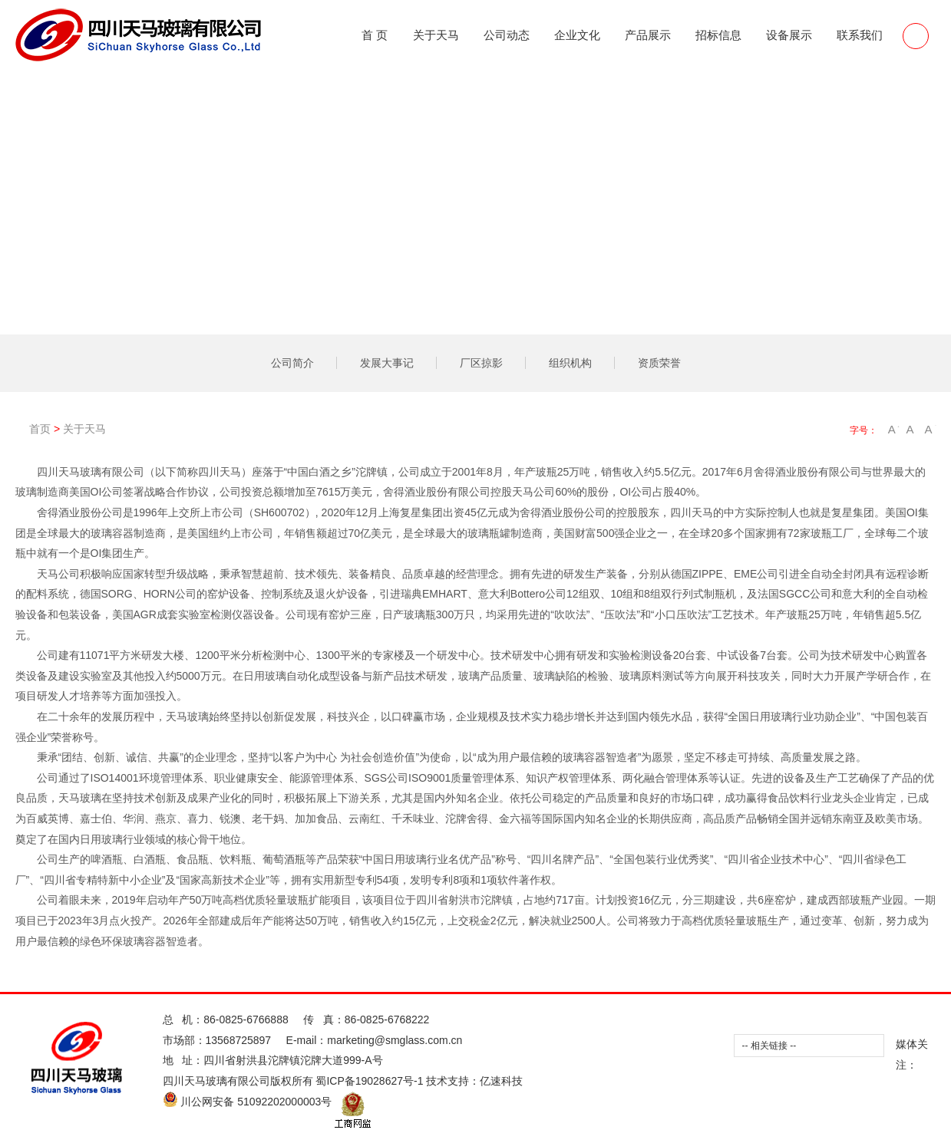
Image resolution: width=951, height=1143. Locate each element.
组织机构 (570, 363)
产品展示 (648, 34)
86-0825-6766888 (246, 1019)
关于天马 (436, 34)
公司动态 (507, 34)
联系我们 (860, 34)
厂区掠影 (481, 363)
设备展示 (789, 34)
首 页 (375, 34)
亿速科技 (501, 1081)
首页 (48, 429)
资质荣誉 (659, 363)
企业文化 (577, 34)
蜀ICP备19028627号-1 (369, 1081)
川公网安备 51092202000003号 (247, 1101)
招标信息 (718, 34)
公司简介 (292, 363)
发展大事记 (387, 363)
